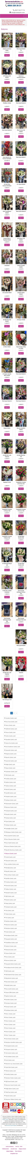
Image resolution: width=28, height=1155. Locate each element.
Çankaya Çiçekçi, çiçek (10, 800)
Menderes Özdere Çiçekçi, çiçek (12, 1078)
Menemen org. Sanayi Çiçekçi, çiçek (13, 1063)
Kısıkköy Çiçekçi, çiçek (10, 778)
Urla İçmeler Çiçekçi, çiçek (11, 1053)
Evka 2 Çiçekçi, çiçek (9, 1017)
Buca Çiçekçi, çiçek (9, 956)
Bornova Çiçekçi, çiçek (10, 960)
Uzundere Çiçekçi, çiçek (10, 718)
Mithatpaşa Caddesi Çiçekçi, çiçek (12, 832)
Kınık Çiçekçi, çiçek (9, 1060)
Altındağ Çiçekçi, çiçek (10, 867)
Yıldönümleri (5, 1148)
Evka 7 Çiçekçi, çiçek (9, 1035)
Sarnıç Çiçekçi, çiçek (9, 725)
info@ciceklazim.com (18, 12)
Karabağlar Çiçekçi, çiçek (10, 828)
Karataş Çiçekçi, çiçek (10, 817)
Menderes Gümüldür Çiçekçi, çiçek (13, 1042)
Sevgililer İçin (14, 1153)
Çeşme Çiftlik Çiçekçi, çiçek (11, 992)
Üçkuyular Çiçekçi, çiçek (10, 860)
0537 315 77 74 (20, 10)
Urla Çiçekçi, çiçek (9, 910)
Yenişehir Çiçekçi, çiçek (10, 796)
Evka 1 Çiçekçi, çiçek (9, 1013)
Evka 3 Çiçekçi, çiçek (9, 1021)
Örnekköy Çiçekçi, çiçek (10, 1074)
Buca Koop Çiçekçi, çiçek (10, 721)
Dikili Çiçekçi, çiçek (9, 971)
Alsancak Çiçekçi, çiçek (10, 949)
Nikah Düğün (9, 1151)
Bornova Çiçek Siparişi (11, 1125)
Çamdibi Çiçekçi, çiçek (10, 793)
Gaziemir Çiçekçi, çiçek (10, 946)
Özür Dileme (18, 1151)
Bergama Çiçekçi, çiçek (10, 753)
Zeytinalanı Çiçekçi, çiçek (10, 771)
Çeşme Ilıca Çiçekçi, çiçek (11, 743)
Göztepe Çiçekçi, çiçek (10, 825)
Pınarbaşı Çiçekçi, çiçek (10, 882)
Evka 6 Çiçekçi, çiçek (9, 1031)
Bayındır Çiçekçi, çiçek (10, 757)
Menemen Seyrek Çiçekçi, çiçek (12, 1085)
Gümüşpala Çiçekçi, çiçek (10, 1045)
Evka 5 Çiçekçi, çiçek (9, 1028)
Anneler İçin (14, 1148)
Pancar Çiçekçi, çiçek (9, 732)
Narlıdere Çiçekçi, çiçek (10, 921)
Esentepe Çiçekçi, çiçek (10, 1003)
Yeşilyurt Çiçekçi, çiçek (10, 889)
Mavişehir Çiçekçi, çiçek (10, 892)
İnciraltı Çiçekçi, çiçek (10, 857)
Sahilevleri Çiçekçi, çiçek (10, 728)
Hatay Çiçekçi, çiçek (9, 903)
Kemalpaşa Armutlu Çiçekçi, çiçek (12, 967)
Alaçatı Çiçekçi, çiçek (9, 768)
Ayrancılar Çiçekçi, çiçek (10, 760)
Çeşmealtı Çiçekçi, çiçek (10, 750)
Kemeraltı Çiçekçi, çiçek (10, 885)
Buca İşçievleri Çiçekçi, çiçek (11, 835)
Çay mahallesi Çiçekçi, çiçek (11, 864)
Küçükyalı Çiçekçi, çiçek (10, 810)
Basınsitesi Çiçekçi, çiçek (10, 981)
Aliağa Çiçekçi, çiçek (9, 764)
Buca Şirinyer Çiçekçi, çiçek (11, 874)
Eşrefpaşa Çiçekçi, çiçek (10, 1010)
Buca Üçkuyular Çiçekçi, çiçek (11, 839)
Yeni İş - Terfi (18, 1146)
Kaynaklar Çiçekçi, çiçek (10, 739)
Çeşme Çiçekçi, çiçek (9, 953)
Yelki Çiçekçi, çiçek (9, 775)
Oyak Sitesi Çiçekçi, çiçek (10, 1067)
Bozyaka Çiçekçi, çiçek (10, 814)
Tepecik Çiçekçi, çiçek (10, 1095)
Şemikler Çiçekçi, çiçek (10, 878)
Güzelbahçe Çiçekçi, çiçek (11, 942)
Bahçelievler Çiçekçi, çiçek (11, 978)
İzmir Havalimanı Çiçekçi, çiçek (12, 746)
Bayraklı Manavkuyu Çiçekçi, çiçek (13, 850)
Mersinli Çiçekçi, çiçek (10, 789)
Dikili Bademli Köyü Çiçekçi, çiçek (12, 974)
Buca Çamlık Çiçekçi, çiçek (11, 988)
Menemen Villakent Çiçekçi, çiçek (12, 1099)
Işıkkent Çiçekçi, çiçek (10, 782)
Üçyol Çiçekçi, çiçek (9, 821)
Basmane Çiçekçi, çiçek (10, 807)
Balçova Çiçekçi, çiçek (10, 853)
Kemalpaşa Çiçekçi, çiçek (10, 935)
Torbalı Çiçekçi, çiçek (9, 914)
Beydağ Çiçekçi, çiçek (10, 985)
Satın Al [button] (7, 55)
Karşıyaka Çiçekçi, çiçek (10, 939)
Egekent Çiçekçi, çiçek (10, 996)
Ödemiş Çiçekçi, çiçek (10, 1070)
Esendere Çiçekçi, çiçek (10, 999)
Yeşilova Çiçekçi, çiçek (10, 785)
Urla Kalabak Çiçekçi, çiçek (11, 1056)
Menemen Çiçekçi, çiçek (10, 924)
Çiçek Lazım (5, 1119)
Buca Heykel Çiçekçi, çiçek (11, 842)
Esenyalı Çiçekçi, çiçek (10, 1006)
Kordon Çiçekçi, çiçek (10, 736)
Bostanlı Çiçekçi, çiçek (10, 899)
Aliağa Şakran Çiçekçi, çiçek (11, 1088)
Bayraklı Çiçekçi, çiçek (10, 871)
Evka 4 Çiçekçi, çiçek (9, 1024)
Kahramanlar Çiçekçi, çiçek (11, 803)
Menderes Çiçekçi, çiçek (10, 928)
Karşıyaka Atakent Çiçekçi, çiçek (12, 964)
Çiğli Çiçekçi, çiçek (9, 896)
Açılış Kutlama (10, 1146)
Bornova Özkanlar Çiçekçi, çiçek (12, 846)
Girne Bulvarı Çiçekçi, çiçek (11, 1038)
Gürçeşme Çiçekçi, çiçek (10, 1049)
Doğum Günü (22, 1148)
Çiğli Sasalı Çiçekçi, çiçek (10, 1081)
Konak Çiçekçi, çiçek (9, 931)
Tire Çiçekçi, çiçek (9, 917)
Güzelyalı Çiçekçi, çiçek (10, 907)
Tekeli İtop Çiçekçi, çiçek (10, 1092)
